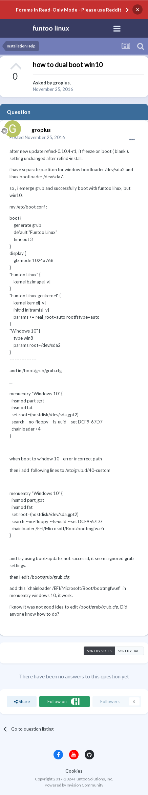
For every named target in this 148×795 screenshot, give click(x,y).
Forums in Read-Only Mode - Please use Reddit (69, 10)
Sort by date (129, 651)
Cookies (74, 771)
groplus (61, 82)
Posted (37, 137)
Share (22, 701)
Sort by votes (99, 651)
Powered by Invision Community (74, 785)
